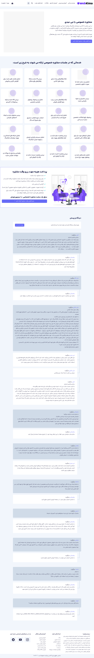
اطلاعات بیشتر (69, 652)
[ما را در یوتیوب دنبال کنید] (20, 640)
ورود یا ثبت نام (19, 225)
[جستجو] (32, 3)
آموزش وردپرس (63, 3)
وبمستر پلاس (71, 3)
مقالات (46, 3)
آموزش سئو (43, 642)
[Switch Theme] (28, 3)
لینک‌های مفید (38, 3)
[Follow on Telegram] (13, 640)
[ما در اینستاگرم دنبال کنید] (27, 640)
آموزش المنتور (53, 3)
